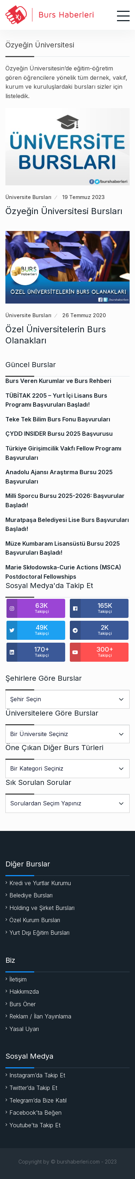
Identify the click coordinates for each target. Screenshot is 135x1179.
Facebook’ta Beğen (35, 1112)
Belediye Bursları (31, 895)
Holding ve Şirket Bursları (42, 907)
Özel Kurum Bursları (34, 920)
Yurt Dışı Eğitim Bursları (39, 932)
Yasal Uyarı (24, 1028)
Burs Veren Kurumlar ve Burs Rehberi (58, 380)
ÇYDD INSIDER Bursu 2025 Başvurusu (59, 433)
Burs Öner (22, 1004)
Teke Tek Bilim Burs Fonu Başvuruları (57, 419)
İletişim (18, 979)
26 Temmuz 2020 (84, 315)
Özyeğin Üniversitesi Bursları (63, 211)
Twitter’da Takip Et (33, 1087)
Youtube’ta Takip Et (34, 1125)
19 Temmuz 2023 (83, 197)
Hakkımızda (24, 991)
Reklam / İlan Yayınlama (40, 1016)
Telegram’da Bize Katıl (38, 1100)
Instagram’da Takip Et (37, 1075)
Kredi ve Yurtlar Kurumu (40, 883)
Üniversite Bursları (28, 197)
